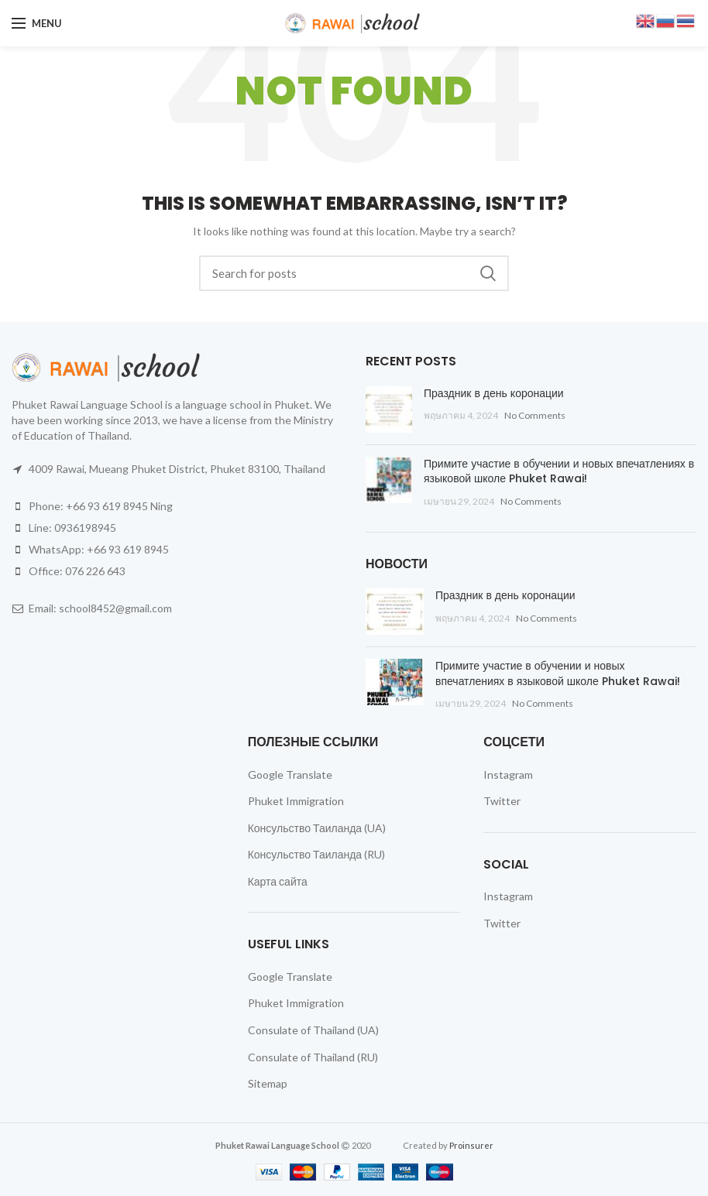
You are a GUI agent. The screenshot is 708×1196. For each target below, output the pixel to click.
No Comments (534, 415)
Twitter (502, 800)
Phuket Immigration (296, 800)
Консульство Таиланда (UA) (317, 827)
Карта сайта (278, 881)
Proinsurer (471, 1145)
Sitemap (267, 1083)
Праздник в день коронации (494, 393)
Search (488, 273)
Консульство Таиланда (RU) (316, 854)
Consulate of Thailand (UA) (313, 1030)
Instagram (508, 774)
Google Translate (290, 774)
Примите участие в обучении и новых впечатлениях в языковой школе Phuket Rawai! (559, 471)
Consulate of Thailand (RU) (313, 1057)
